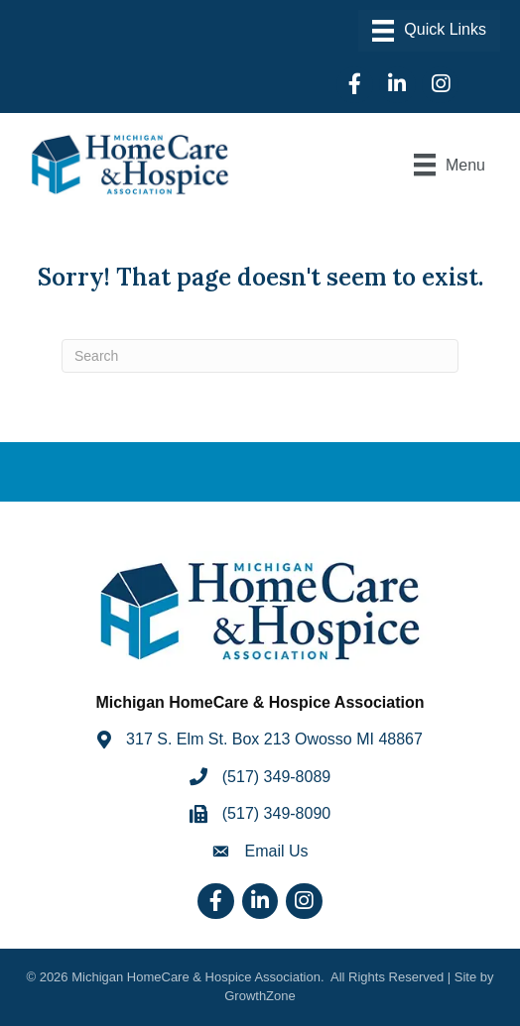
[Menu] (429, 31)
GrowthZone (260, 995)
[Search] (260, 356)
